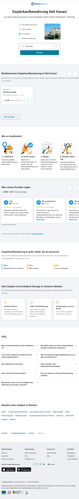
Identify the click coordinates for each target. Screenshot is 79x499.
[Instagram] (40, 464)
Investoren (5, 456)
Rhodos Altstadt (58, 412)
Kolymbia (5, 419)
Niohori (4, 412)
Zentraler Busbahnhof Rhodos (18, 412)
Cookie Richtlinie (72, 459)
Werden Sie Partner (8, 459)
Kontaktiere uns (29, 459)
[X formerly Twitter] (37, 464)
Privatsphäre (71, 456)
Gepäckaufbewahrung (18, 433)
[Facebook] (34, 464)
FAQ (26, 456)
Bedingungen (71, 453)
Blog (48, 456)
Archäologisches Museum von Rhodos (42, 415)
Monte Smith (70, 415)
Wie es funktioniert (30, 453)
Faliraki (67, 412)
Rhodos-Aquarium (7, 415)
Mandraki (13, 419)
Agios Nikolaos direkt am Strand (40, 412)
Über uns (4, 453)
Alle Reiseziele (51, 453)
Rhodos (31, 433)
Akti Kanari (59, 415)
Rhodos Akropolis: (21, 415)
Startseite (5, 433)
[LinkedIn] (44, 464)
